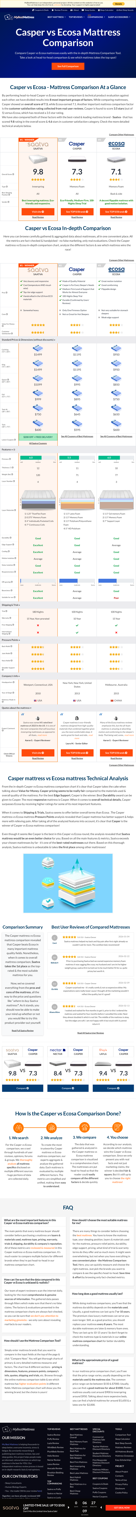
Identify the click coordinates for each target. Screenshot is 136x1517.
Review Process (59, 10)
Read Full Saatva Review (23, 1030)
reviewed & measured (42, 1247)
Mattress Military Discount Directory (101, 1470)
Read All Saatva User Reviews (90, 1033)
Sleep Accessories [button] (118, 17)
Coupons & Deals (40, 10)
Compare (23, 1088)
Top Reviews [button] (76, 17)
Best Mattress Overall (76, 1436)
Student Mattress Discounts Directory (102, 1454)
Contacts (119, 1476)
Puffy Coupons (99, 1492)
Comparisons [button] (95, 16)
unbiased (57, 5)
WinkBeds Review (55, 1447)
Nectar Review (53, 1460)
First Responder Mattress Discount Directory (101, 1463)
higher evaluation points (32, 1383)
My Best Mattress (10, 1444)
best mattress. (84, 1235)
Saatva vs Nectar (54, 1493)
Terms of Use (121, 1480)
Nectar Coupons (100, 1496)
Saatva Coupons (100, 1488)
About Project (121, 1471)
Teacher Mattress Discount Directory (101, 1447)
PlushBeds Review (55, 1451)
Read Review (38, 217)
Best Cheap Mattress (75, 1492)
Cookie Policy (121, 1492)
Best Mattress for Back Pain (78, 1449)
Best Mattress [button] (56, 17)
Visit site (38, 211)
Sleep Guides (88, 10)
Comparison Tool (123, 1434)
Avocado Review (54, 1468)
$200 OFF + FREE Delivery (38, 437)
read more (42, 735)
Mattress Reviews (123, 1447)
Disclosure (120, 1488)
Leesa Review (53, 1464)
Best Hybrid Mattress (75, 1478)
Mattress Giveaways (124, 1455)
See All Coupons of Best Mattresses (77, 436)
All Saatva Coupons (38, 443)
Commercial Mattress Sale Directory (99, 1439)
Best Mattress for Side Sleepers (78, 1456)
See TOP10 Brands (77, 211)
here (39, 1491)
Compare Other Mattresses (121, 134)
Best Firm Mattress (78, 1462)
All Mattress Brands (124, 1451)
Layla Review (53, 1443)
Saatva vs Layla (54, 1497)
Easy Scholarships (123, 1460)
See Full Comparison (68, 66)
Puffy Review (53, 1439)
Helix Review (53, 1455)
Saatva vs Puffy (54, 1489)
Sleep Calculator (106, 10)
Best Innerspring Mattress (77, 1467)
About (74, 10)
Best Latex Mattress (79, 1473)
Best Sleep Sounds (125, 10)
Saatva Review (53, 1434)
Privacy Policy (121, 1484)
